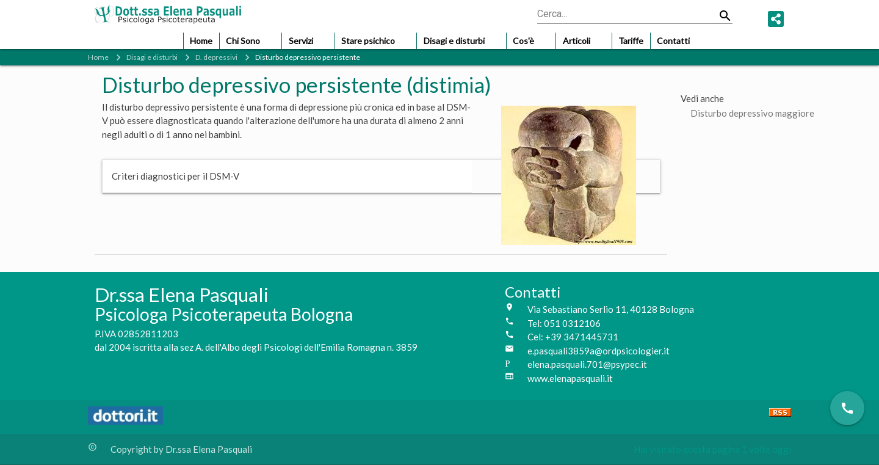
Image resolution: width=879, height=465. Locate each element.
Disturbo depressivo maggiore (752, 113)
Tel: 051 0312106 (564, 323)
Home (98, 57)
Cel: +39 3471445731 (572, 336)
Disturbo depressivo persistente (307, 57)
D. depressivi (216, 57)
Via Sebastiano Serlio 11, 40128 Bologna (610, 309)
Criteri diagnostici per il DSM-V (175, 175)
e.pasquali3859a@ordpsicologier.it (598, 350)
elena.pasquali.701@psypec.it (587, 364)
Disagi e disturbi (152, 57)
